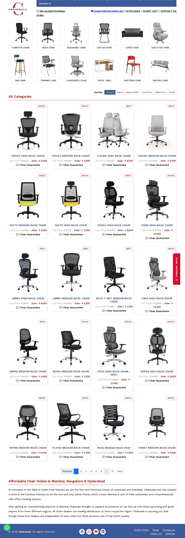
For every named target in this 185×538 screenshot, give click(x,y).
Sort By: (98, 92)
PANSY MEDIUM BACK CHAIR (157, 447)
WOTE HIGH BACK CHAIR (71, 225)
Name (120, 92)
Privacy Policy (141, 530)
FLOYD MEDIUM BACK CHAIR (71, 447)
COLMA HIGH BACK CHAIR (114, 155)
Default (110, 92)
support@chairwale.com (107, 11)
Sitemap (170, 533)
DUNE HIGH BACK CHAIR (157, 225)
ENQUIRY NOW (176, 269)
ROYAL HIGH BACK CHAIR (114, 225)
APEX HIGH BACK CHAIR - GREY (113, 373)
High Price (161, 92)
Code (172, 92)
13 (112, 471)
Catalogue (133, 11)
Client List (150, 11)
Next (120, 471)
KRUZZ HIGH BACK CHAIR (28, 155)
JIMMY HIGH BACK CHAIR (28, 298)
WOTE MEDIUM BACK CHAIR (28, 225)
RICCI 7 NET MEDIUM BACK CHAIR (114, 300)
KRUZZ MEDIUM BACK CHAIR (71, 155)
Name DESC (132, 92)
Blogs (156, 530)
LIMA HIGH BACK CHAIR (157, 298)
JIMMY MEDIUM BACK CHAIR (71, 298)
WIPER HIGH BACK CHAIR (157, 371)
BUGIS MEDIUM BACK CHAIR (71, 371)
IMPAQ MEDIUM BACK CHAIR (28, 371)
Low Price (147, 92)
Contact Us (168, 11)
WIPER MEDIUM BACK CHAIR (28, 447)
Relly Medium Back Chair (114, 447)
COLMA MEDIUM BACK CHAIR (157, 155)
